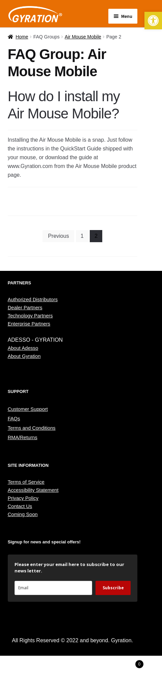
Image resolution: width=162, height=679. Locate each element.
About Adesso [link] (23, 348)
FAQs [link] (14, 418)
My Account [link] (27, 667)
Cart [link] (126, 663)
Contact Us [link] (20, 506)
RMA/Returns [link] (22, 437)
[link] (153, 20)
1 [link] (82, 236)
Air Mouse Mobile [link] (83, 36)
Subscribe (113, 588)
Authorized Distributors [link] (33, 299)
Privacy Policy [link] (23, 498)
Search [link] (81, 667)
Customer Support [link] (28, 409)
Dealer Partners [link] (25, 307)
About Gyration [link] (24, 356)
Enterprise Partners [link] (29, 324)
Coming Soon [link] (23, 514)
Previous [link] (58, 236)
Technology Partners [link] (30, 315)
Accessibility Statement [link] (33, 490)
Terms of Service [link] (26, 482)
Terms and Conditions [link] (32, 428)
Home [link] (22, 36)
